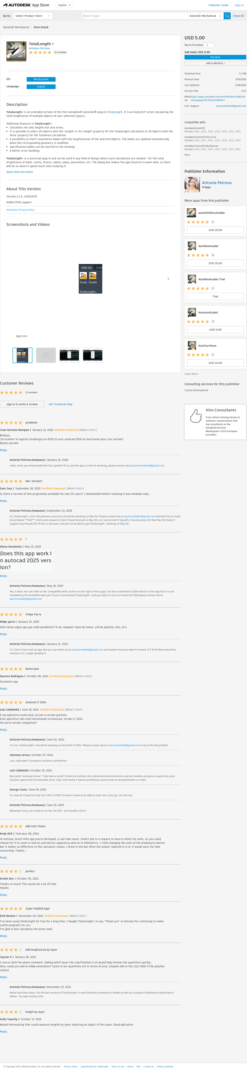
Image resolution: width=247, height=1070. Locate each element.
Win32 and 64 (41, 79)
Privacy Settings (165, 1066)
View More (191, 374)
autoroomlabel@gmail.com (148, 465)
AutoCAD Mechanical (16, 27)
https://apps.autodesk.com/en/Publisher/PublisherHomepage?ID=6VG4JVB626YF (217, 98)
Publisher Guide (218, 5)
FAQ (138, 1066)
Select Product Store (28, 16)
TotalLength (114, 112)
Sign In (239, 5)
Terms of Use (117, 1066)
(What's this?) (88, 430)
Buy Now (215, 57)
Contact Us (148, 1066)
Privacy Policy (71, 1066)
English (64, 5)
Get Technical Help (60, 404)
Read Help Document (19, 172)
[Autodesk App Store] (26, 5)
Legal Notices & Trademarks (94, 1066)
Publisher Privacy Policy (20, 210)
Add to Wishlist (215, 63)
